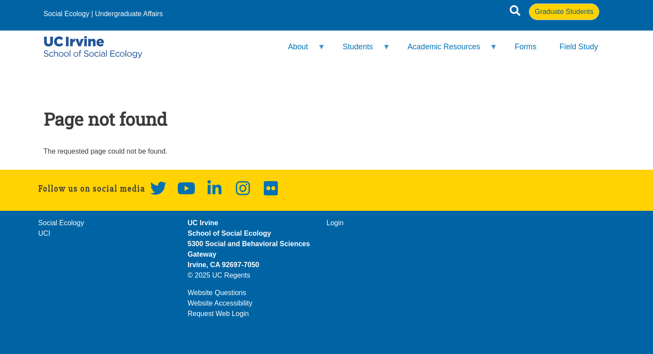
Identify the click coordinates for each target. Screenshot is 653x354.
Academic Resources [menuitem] (447, 50)
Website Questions (217, 292)
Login (335, 223)
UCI (44, 233)
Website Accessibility (220, 303)
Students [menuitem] (360, 50)
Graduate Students (564, 11)
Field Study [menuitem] (579, 46)
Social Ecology (67, 13)
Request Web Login (218, 313)
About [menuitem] (300, 50)
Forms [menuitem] (525, 46)
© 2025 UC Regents (219, 275)
